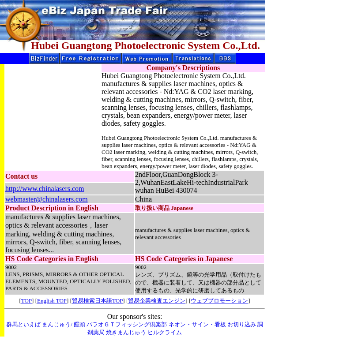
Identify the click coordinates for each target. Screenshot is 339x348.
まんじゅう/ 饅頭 (63, 324)
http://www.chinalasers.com (44, 188)
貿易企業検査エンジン (156, 300)
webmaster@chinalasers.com (46, 199)
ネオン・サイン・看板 (197, 324)
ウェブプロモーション (219, 300)
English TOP (52, 300)
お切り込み (241, 324)
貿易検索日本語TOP (97, 300)
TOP (26, 300)
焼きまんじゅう (126, 332)
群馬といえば (23, 324)
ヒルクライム (164, 332)
